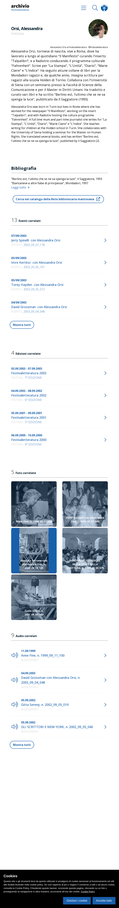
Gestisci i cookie (77, 900)
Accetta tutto (104, 900)
